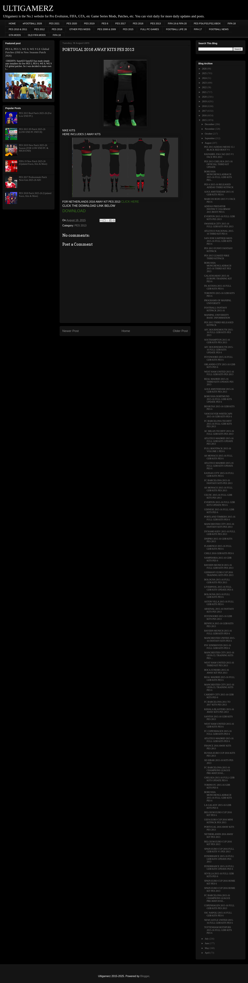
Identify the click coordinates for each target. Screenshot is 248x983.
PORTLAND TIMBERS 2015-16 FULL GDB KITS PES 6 (219, 518)
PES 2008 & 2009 (106, 29)
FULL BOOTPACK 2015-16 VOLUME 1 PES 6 (217, 450)
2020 (204, 97)
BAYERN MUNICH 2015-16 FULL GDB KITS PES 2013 (218, 566)
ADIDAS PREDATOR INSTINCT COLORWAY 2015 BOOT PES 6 (217, 209)
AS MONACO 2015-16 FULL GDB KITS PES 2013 (218, 489)
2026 (204, 68)
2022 (204, 87)
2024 (204, 78)
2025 (204, 73)
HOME (12, 23)
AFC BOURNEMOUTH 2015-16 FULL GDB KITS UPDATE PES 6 (218, 350)
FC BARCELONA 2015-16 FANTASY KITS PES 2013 (218, 481)
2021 (204, 92)
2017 (204, 111)
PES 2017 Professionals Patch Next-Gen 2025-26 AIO (33, 178)
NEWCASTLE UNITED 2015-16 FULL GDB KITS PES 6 (218, 921)
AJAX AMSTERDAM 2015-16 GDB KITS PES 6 (219, 193)
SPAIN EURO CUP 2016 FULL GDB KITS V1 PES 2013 (219, 850)
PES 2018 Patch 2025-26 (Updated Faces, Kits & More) (35, 194)
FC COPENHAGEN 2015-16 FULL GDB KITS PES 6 (218, 732)
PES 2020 (72, 23)
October (209, 133)
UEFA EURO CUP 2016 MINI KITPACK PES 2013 (218, 821)
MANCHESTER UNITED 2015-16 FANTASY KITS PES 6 (219, 639)
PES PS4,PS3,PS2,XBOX (207, 23)
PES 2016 (57, 29)
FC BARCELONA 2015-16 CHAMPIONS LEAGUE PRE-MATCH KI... (217, 770)
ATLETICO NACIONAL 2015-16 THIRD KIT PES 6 (219, 232)
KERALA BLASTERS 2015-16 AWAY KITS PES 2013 (219, 710)
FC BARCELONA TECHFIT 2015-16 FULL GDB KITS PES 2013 (218, 424)
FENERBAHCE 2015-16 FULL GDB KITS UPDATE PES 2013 (219, 859)
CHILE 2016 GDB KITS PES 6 (219, 553)
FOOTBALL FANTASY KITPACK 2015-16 (215, 309)
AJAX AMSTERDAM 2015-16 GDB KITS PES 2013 (219, 390)
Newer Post (70, 331)
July (207, 939)
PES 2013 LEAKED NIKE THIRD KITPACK (216, 257)
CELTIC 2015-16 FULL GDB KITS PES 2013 (218, 496)
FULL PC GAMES (150, 29)
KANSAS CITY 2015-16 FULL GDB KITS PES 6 (219, 474)
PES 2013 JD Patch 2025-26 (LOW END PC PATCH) (32, 130)
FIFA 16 (57, 35)
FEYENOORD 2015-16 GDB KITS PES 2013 (218, 617)
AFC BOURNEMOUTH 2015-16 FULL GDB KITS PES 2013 (218, 332)
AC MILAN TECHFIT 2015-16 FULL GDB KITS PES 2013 (219, 432)
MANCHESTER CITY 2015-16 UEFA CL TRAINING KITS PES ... (219, 655)
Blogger (144, 976)
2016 (204, 115)
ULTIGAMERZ (28, 8)
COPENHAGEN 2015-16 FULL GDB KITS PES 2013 (219, 907)
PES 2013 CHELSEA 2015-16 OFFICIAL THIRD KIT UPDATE (218, 164)
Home (126, 331)
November (210, 129)
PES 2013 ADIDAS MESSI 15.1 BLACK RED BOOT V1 (219, 148)
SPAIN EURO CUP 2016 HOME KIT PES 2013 (219, 889)
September (210, 138)
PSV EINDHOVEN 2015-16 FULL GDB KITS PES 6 (217, 646)
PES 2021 (54, 23)
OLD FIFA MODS (37, 35)
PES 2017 (120, 23)
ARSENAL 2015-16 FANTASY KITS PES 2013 (219, 610)
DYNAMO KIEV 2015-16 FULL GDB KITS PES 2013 (219, 533)
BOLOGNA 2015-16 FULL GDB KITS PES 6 (217, 595)
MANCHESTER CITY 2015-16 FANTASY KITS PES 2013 (219, 525)
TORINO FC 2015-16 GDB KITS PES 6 (217, 786)
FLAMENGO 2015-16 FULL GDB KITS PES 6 (218, 547)
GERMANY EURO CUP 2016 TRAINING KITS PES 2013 (218, 573)
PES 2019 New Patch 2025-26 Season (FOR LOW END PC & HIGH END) (33, 148)
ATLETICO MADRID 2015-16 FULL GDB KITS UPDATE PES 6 (218, 466)
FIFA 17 (198, 29)
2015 (204, 120)
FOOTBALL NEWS (219, 29)
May (207, 948)
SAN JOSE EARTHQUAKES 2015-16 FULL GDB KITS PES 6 (218, 241)
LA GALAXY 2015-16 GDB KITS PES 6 (217, 806)
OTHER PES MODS (79, 29)
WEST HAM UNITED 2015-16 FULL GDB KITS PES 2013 (219, 373)
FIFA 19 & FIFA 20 (177, 23)
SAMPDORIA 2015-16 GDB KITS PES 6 (217, 559)
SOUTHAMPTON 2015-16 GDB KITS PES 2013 (217, 341)
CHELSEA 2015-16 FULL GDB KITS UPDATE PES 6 (219, 779)
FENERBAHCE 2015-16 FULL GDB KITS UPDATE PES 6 (219, 867)
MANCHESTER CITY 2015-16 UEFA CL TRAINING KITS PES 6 (219, 687)
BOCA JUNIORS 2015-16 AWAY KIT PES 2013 (216, 671)
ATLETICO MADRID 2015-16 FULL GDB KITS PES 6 (218, 740)
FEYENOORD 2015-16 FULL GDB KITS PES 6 (218, 358)
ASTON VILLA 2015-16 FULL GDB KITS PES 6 (219, 603)
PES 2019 (89, 23)
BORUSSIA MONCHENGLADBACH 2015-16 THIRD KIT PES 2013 (217, 267)
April (207, 953)
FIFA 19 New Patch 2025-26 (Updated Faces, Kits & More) (33, 162)
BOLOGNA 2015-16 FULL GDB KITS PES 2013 (217, 581)
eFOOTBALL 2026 (32, 23)
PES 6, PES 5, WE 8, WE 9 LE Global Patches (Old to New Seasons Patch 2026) (27, 52)
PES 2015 (128, 29)
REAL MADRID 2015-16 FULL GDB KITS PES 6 (219, 678)
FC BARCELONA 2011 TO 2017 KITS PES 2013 (217, 703)
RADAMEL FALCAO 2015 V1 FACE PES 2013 (219, 155)
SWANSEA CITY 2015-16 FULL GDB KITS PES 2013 (218, 225)
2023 (204, 83)
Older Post (180, 331)
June (207, 943)
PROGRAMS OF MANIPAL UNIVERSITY (217, 302)
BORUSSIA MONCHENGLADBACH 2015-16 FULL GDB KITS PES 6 (218, 796)
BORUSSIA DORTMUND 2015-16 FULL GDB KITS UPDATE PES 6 (218, 399)
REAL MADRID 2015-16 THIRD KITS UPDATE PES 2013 (218, 382)
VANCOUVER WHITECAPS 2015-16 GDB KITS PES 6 (218, 415)
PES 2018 (138, 23)
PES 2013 (155, 23)
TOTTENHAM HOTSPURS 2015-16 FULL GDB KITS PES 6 (218, 930)
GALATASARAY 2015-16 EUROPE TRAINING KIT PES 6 (218, 279)
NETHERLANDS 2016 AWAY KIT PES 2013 (218, 835)
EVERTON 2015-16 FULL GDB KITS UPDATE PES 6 (219, 503)
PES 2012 (39, 29)
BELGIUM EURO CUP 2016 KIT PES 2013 (218, 843)
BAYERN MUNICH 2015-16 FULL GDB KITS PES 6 (218, 632)
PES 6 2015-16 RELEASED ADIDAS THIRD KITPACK (218, 186)
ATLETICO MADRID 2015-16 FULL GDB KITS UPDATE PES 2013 (218, 441)
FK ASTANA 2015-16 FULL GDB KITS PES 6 (217, 287)
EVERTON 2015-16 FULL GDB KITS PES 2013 (219, 217)
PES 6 (105, 23)
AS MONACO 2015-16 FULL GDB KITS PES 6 (218, 457)
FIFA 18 (232, 23)
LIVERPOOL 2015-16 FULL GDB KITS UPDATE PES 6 (218, 588)
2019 (204, 101)
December (210, 124)
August (208, 143)
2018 (204, 106)
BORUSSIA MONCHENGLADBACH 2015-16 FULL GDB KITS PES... (218, 175)
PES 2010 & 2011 (18, 29)
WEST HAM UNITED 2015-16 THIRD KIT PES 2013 (219, 664)
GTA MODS (15, 35)
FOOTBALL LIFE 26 (176, 29)
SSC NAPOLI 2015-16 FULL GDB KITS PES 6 (218, 914)
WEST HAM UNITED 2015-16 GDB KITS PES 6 (219, 725)
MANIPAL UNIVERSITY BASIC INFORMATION (217, 316)
